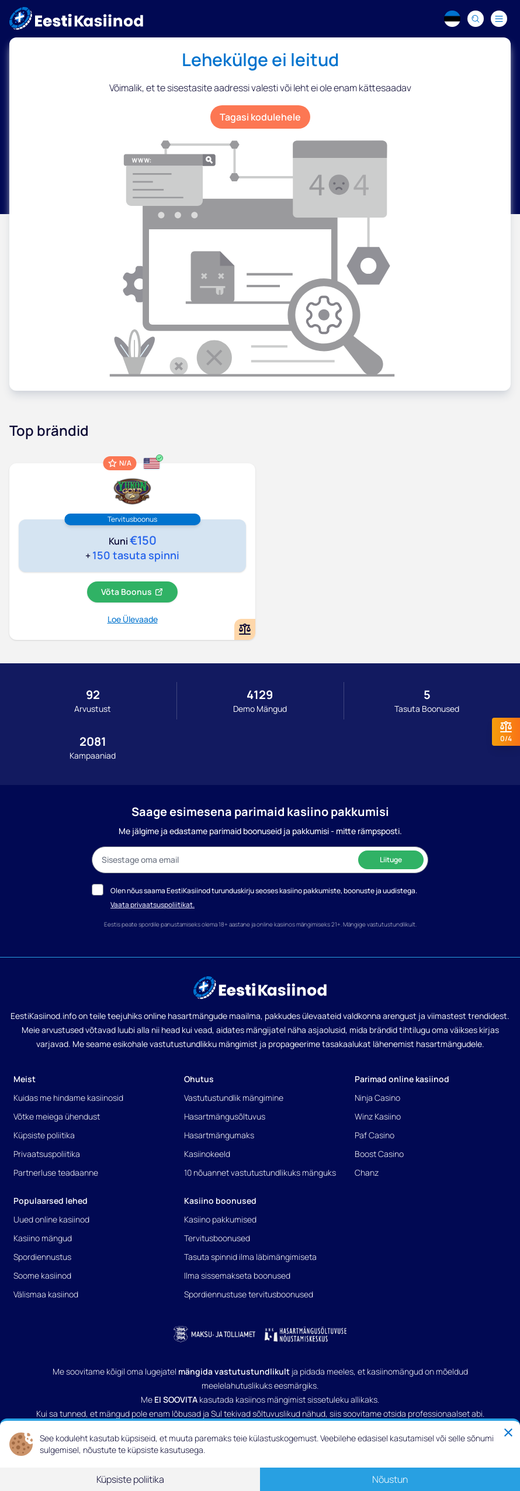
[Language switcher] (452, 18)
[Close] (508, 1432)
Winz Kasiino (378, 1116)
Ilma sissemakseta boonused (237, 1275)
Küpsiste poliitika (44, 1135)
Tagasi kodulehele (260, 117)
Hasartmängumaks (219, 1135)
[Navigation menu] (499, 18)
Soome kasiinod (42, 1275)
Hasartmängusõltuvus (224, 1116)
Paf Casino (374, 1135)
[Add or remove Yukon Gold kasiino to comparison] (244, 629)
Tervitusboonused (217, 1238)
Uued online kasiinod (51, 1219)
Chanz (367, 1172)
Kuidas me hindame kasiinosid (68, 1097)
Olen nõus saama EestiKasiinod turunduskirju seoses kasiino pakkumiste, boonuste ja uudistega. (263, 891)
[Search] (475, 18)
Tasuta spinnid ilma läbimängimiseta (250, 1256)
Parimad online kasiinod (402, 1078)
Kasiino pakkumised (220, 1219)
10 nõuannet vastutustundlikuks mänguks (260, 1172)
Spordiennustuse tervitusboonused (248, 1294)
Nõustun (390, 1479)
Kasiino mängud (42, 1238)
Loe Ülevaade (133, 619)
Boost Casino (379, 1153)
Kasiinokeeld (207, 1153)
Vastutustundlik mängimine (233, 1097)
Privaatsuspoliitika (46, 1153)
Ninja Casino (377, 1097)
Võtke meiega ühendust (56, 1116)
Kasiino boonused (220, 1200)
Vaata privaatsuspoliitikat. (152, 905)
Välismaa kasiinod (45, 1294)
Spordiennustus (42, 1256)
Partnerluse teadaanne (55, 1172)
